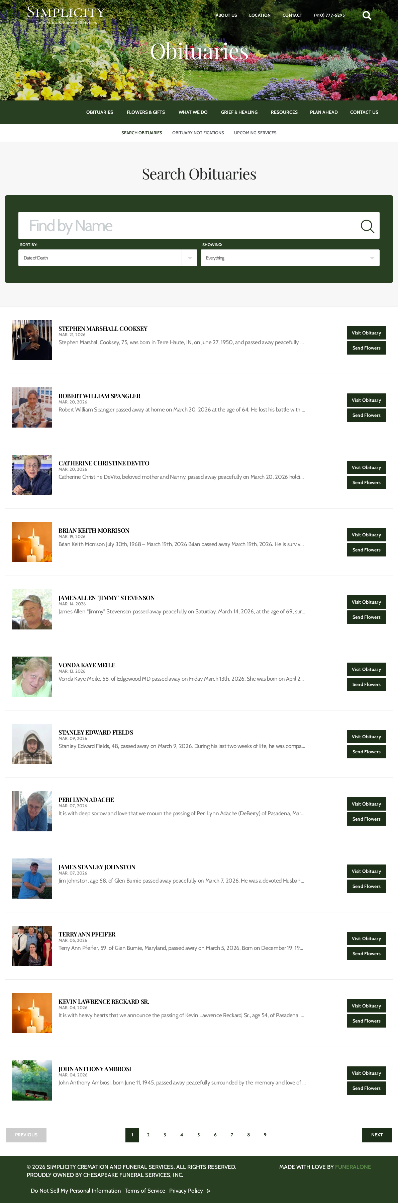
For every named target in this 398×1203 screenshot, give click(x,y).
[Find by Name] (187, 225)
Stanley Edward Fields (96, 732)
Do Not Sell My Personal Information (76, 1190)
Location (260, 15)
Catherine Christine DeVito (104, 463)
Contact (292, 15)
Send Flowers (369, 346)
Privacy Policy (186, 1190)
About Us (226, 15)
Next (377, 1135)
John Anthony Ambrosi (95, 1068)
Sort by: (28, 244)
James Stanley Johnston (97, 867)
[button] (367, 15)
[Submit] (368, 225)
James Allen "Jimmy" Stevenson (107, 597)
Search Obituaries (141, 132)
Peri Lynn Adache (86, 799)
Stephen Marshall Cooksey (103, 328)
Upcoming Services (255, 132)
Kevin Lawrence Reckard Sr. (104, 1001)
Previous (26, 1135)
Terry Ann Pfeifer (87, 934)
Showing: (212, 244)
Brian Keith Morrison (94, 530)
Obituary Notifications (198, 132)
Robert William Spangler (99, 395)
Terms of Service (145, 1190)
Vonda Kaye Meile (87, 665)
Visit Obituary (369, 331)
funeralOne (353, 1166)
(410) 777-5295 (329, 15)
